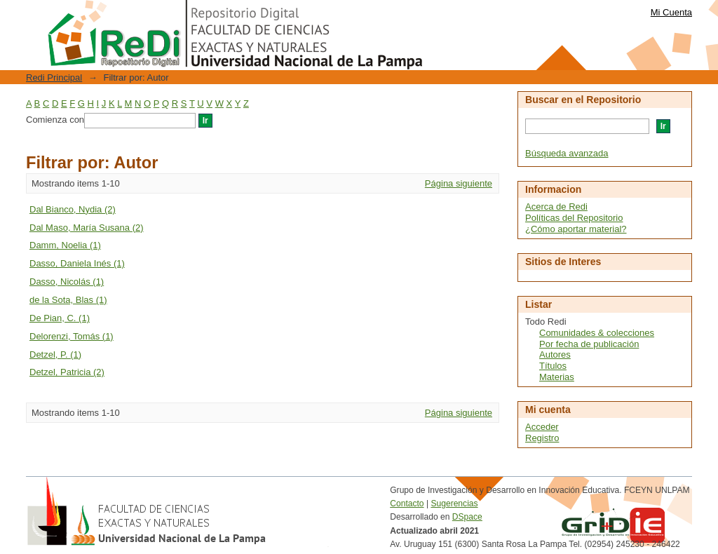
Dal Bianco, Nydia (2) (72, 209)
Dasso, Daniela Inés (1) (77, 263)
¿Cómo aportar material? (576, 229)
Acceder (542, 426)
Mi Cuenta (671, 12)
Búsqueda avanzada (567, 153)
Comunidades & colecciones (596, 332)
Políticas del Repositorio (574, 217)
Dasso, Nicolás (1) (66, 281)
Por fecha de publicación (589, 344)
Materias (556, 377)
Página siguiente (458, 183)
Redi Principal (54, 77)
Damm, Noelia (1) (65, 245)
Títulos (553, 365)
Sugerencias (454, 503)
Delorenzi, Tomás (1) (71, 336)
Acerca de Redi (556, 206)
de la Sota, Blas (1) (68, 300)
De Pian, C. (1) (59, 318)
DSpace (467, 517)
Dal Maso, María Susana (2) (86, 227)
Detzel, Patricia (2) (66, 372)
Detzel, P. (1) (55, 354)
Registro (542, 438)
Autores (555, 354)
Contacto (407, 503)
